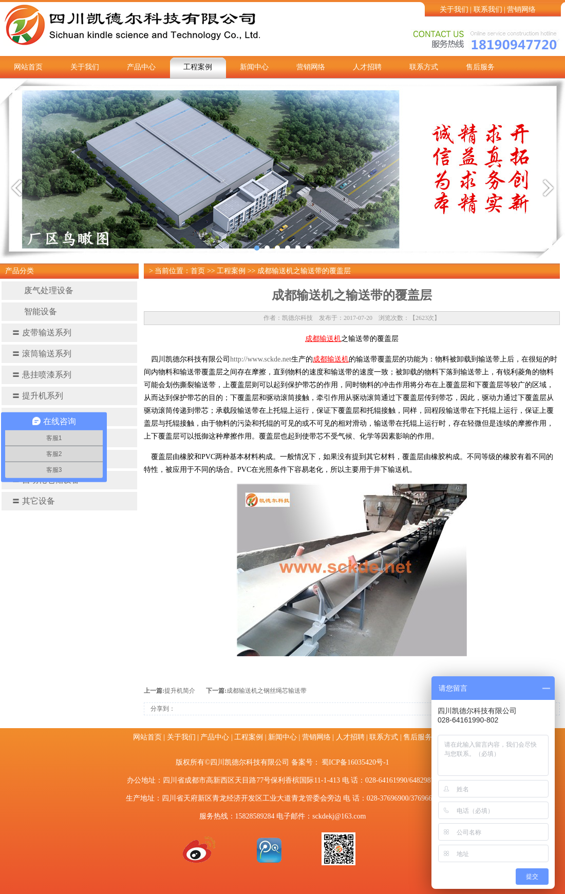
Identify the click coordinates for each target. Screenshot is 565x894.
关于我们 (454, 9)
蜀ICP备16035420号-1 (355, 762)
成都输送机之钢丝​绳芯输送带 (267, 690)
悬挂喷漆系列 (41, 374)
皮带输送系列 (41, 332)
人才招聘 (367, 67)
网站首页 (28, 67)
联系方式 (423, 67)
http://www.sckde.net (260, 359)
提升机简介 (179, 690)
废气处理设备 (42, 290)
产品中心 (141, 67)
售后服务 (480, 67)
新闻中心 (254, 67)
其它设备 (33, 501)
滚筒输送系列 (41, 353)
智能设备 (34, 311)
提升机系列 (37, 395)
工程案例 (197, 67)
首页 (198, 271)
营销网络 (521, 9)
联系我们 (488, 9)
